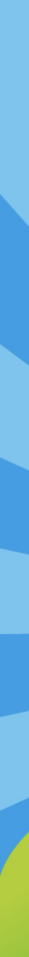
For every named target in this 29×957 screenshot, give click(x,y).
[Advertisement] (14, 30)
